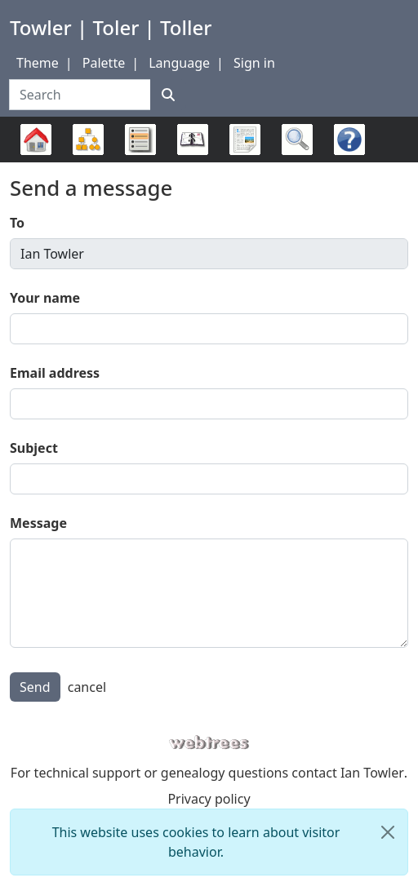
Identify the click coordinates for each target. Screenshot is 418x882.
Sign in (254, 63)
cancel (87, 687)
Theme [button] (37, 63)
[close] (387, 832)
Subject (34, 448)
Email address (55, 373)
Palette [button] (103, 63)
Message (38, 523)
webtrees (209, 742)
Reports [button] (245, 139)
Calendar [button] (192, 139)
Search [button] (297, 139)
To (17, 223)
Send (35, 687)
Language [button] (179, 63)
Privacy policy (208, 799)
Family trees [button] (36, 139)
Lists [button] (140, 139)
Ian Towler (372, 773)
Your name (45, 298)
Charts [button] (88, 139)
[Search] (168, 94)
